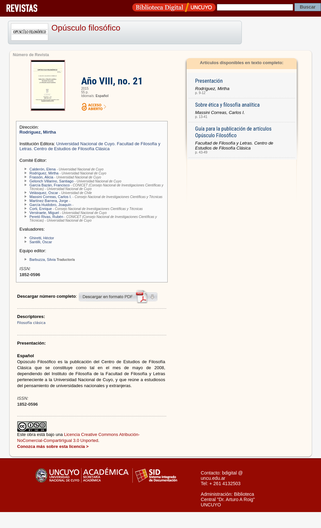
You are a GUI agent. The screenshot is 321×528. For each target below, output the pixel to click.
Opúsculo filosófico (86, 27)
